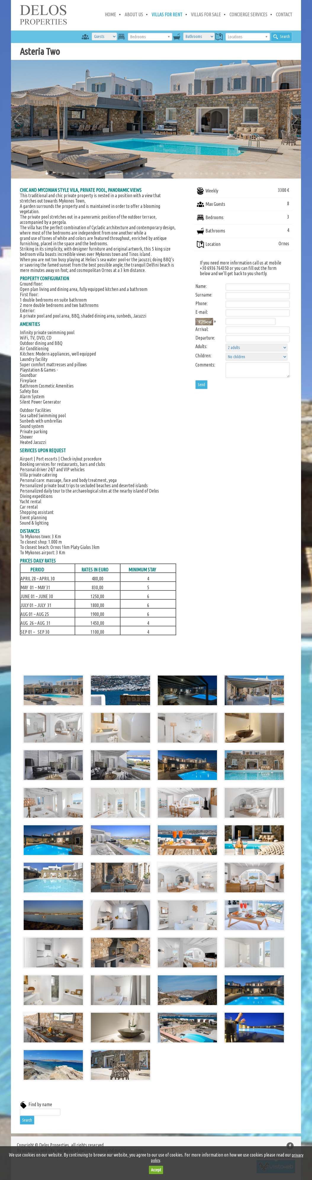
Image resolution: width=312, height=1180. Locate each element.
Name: (201, 286)
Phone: (201, 303)
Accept (156, 1170)
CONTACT (284, 14)
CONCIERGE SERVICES (248, 14)
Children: (203, 355)
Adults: (201, 346)
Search (281, 36)
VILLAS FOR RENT (167, 14)
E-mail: (201, 312)
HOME (110, 14)
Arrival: (201, 329)
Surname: (203, 294)
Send (201, 384)
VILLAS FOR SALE (206, 14)
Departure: (205, 337)
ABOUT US (134, 14)
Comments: (205, 364)
